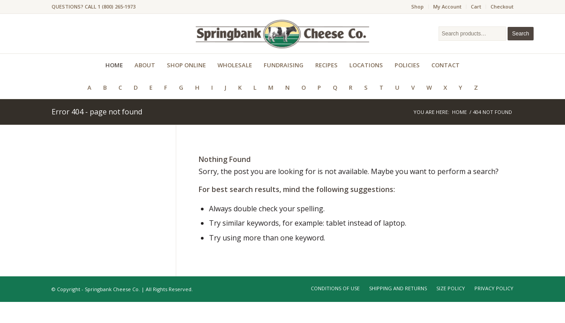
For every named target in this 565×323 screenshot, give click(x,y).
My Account (447, 6)
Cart (476, 6)
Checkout (502, 6)
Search (520, 34)
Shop (417, 6)
